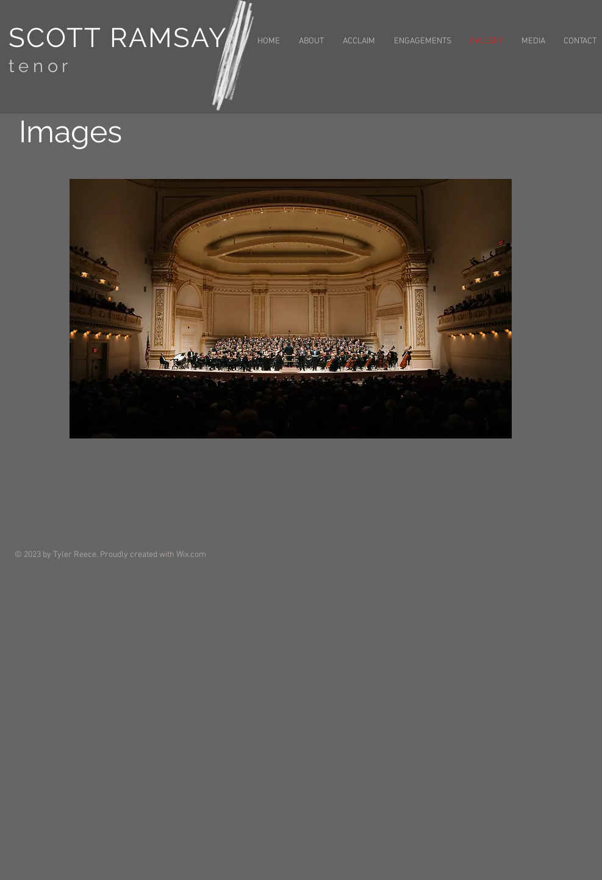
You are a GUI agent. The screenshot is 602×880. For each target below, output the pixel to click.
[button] (291, 308)
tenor (40, 66)
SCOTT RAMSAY (118, 37)
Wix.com (191, 555)
